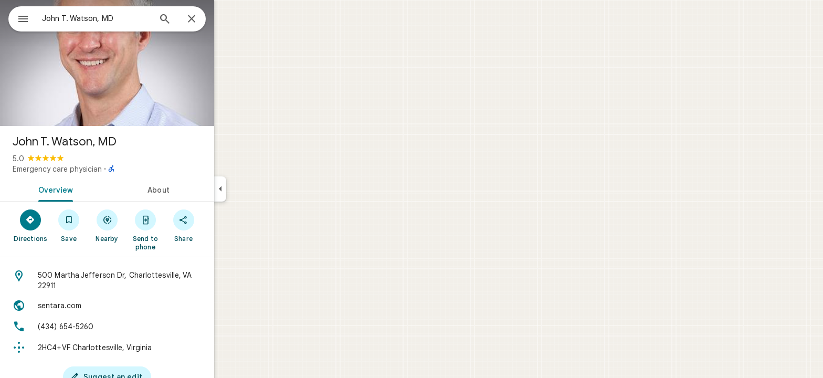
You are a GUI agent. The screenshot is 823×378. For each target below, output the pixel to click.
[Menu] (19, 17)
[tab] (91, 189)
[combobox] (123, 18)
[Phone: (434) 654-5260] (145, 326)
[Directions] (68, 225)
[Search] (202, 20)
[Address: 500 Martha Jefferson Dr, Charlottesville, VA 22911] (145, 280)
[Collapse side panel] (258, 189)
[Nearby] (145, 225)
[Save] (107, 225)
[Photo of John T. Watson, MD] (145, 63)
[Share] (221, 225)
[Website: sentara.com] (145, 305)
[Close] (229, 19)
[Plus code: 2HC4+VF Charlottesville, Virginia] (145, 347)
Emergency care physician (95, 169)
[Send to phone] (183, 229)
